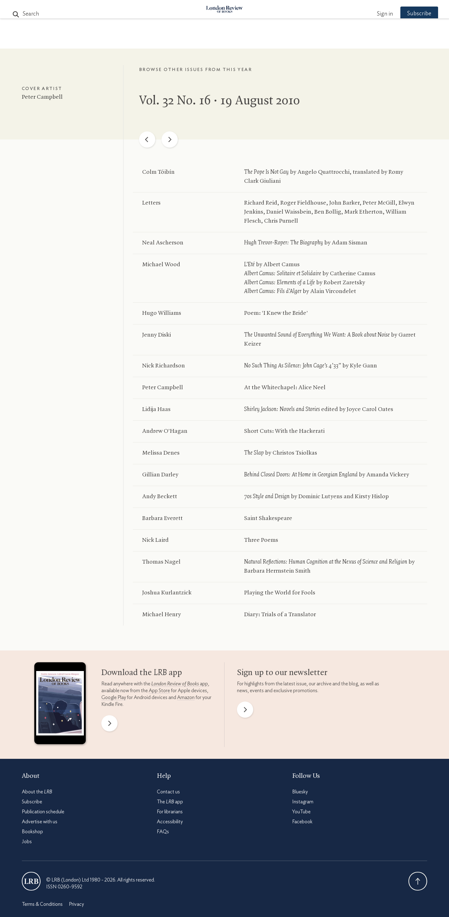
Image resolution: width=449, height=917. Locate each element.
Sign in (374, 14)
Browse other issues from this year (195, 70)
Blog (178, 41)
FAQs (163, 831)
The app (170, 801)
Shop (297, 41)
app (179, 683)
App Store (159, 690)
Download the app (141, 673)
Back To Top (417, 881)
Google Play (113, 697)
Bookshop (32, 831)
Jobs (27, 841)
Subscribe (408, 14)
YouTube (301, 811)
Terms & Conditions (42, 904)
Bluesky (300, 791)
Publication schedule (43, 811)
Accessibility (170, 821)
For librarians (170, 811)
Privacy (76, 904)
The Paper (112, 41)
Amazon (186, 697)
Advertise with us (39, 821)
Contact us (168, 791)
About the (37, 791)
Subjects (148, 41)
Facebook (302, 821)
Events (271, 41)
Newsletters (332, 41)
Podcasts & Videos (223, 41)
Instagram (302, 801)
